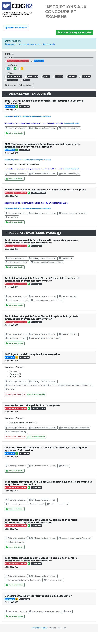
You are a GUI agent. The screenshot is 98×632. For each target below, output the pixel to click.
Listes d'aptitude (16, 27)
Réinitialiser (25, 85)
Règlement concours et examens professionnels (30, 44)
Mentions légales (40, 628)
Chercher (10, 85)
